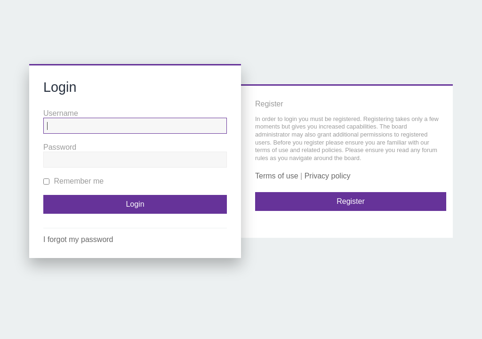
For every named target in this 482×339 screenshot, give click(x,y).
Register (351, 201)
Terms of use (276, 176)
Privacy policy (328, 176)
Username (60, 113)
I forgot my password (78, 239)
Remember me (73, 181)
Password (59, 147)
